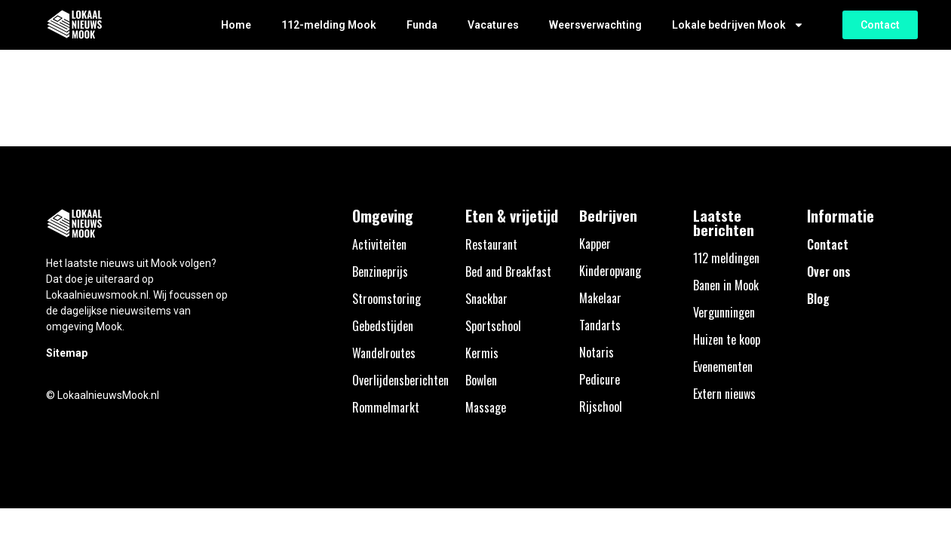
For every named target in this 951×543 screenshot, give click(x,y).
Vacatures (493, 25)
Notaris (596, 352)
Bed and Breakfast (508, 271)
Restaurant (491, 244)
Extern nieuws (724, 394)
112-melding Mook (328, 25)
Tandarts (600, 325)
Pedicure (599, 379)
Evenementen (723, 366)
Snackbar (486, 299)
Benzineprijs (380, 271)
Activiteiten (379, 244)
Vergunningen (724, 312)
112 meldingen (726, 258)
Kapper (595, 244)
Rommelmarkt (385, 407)
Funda (421, 25)
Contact (827, 244)
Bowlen (481, 380)
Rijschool (600, 406)
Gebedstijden (382, 326)
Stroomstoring (386, 299)
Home (236, 25)
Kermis (482, 353)
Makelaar (600, 298)
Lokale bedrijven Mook (738, 25)
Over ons (829, 271)
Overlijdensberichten (400, 380)
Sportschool (493, 326)
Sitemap (66, 353)
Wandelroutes (384, 353)
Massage (485, 407)
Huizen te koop (726, 339)
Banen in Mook (726, 285)
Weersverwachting (595, 25)
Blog (818, 299)
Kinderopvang (610, 271)
